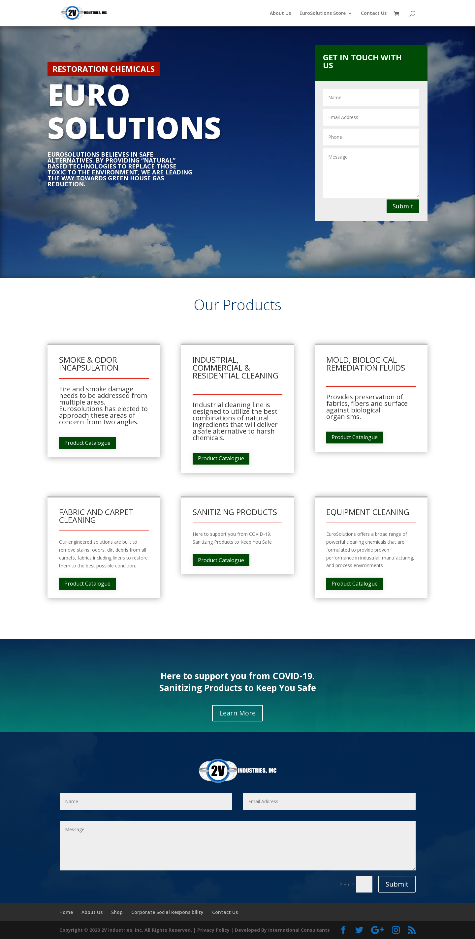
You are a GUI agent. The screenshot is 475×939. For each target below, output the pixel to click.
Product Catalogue (87, 442)
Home (66, 912)
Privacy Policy (213, 930)
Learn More (237, 713)
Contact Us (374, 13)
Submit (403, 206)
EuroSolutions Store (323, 13)
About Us (280, 13)
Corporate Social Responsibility (167, 912)
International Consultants (299, 930)
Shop (117, 912)
